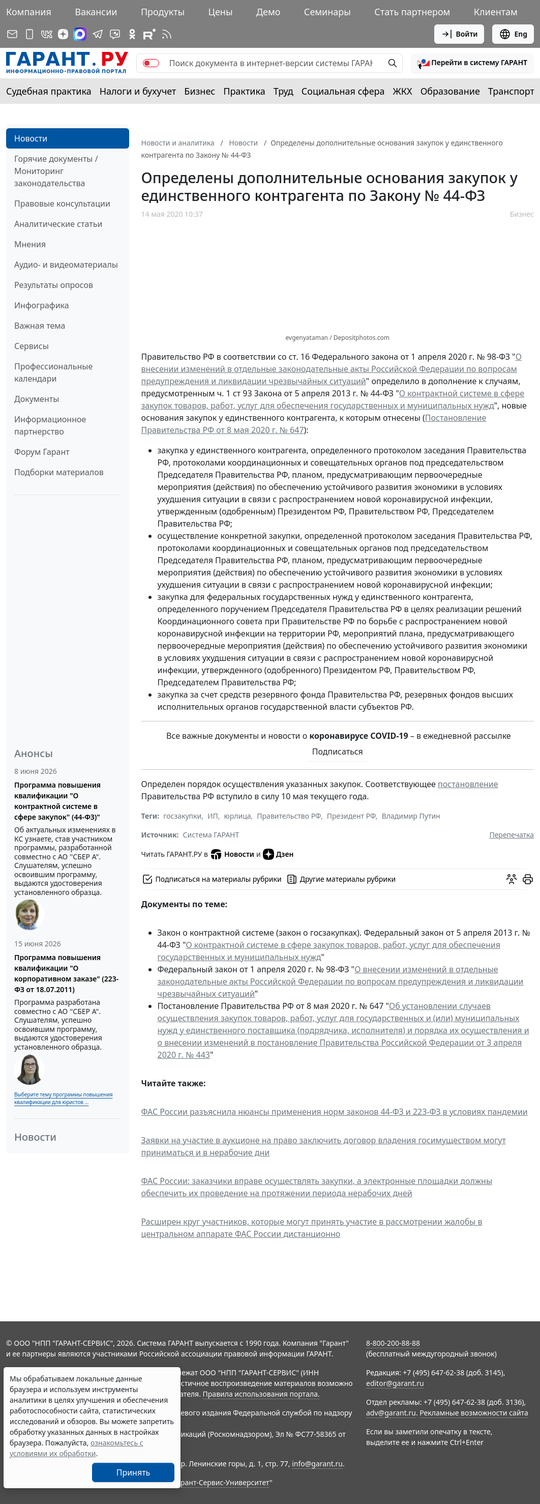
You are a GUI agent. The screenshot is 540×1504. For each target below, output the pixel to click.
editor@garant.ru (395, 1383)
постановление (468, 784)
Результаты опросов (53, 285)
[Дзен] (63, 34)
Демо (268, 12)
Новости (30, 138)
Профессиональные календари (53, 372)
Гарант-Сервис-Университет (221, 1482)
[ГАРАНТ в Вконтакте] (47, 34)
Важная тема (40, 325)
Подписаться (337, 751)
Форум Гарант (42, 451)
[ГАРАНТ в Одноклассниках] (132, 34)
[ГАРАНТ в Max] (79, 34)
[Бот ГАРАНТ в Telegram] (115, 34)
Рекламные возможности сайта (473, 1413)
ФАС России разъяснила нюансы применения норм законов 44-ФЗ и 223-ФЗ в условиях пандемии (334, 1111)
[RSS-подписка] (167, 34)
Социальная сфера (343, 91)
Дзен (278, 854)
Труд (283, 91)
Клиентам (496, 12)
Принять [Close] (133, 1472)
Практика (244, 91)
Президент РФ (351, 816)
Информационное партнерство (50, 425)
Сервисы (31, 346)
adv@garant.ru (391, 1413)
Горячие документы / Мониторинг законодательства (56, 171)
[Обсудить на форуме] (511, 879)
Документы (36, 398)
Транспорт (511, 91)
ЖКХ (402, 91)
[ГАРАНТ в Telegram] (98, 34)
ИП (212, 816)
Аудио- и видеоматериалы (66, 264)
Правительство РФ (289, 816)
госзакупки (182, 816)
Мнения (30, 244)
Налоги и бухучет (138, 91)
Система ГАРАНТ (211, 835)
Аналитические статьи (58, 223)
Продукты (163, 12)
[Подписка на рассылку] (12, 34)
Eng (513, 34)
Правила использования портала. (261, 1394)
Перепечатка (511, 835)
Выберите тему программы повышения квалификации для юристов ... (63, 1098)
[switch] (151, 63)
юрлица (237, 816)
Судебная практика (49, 91)
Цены (220, 12)
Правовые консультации (62, 203)
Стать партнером (412, 12)
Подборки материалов (59, 472)
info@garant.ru (317, 1463)
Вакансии (96, 12)
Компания (28, 12)
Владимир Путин (411, 816)
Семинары (327, 12)
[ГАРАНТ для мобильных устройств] (29, 34)
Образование (450, 91)
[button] (472, 63)
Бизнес (199, 91)
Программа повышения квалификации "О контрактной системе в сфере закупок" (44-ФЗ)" (57, 801)
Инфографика (41, 305)
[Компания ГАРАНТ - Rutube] (149, 34)
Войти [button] (459, 34)
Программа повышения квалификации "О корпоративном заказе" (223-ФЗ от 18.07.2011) (66, 973)
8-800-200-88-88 (393, 1343)
